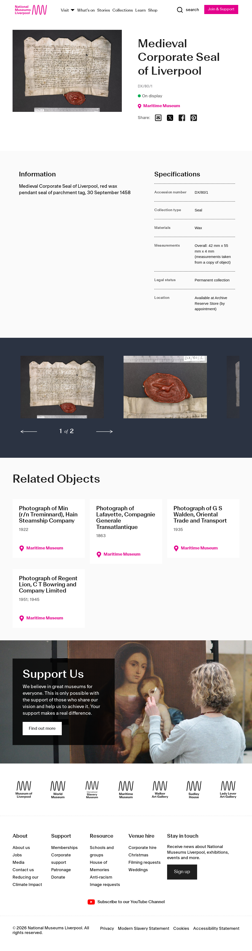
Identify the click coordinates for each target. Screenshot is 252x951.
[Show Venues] (73, 10)
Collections (122, 10)
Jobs (17, 855)
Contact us (23, 870)
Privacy (107, 929)
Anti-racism (101, 877)
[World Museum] (58, 789)
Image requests (105, 885)
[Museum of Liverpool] (24, 789)
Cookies (181, 929)
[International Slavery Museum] (92, 789)
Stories (103, 10)
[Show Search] (187, 10)
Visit (65, 10)
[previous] (28, 432)
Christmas (138, 855)
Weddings (138, 870)
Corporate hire (142, 848)
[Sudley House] (194, 789)
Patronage (61, 870)
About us (21, 848)
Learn (140, 10)
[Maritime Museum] (126, 789)
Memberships (64, 848)
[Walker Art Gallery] (160, 789)
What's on (86, 10)
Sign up (182, 872)
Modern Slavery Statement (143, 929)
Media (18, 863)
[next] (104, 432)
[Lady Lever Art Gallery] (228, 789)
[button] (62, 389)
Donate (58, 877)
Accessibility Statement (216, 929)
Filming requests (144, 863)
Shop (153, 10)
